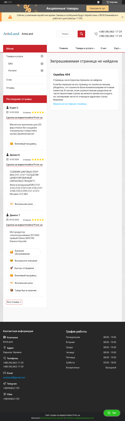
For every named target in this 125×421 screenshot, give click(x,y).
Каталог (12, 70)
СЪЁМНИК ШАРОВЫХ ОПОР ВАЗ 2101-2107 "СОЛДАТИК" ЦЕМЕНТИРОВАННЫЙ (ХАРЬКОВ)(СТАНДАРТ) (24, 176)
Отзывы (10, 88)
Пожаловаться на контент (52, 418)
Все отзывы (13, 302)
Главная (63, 48)
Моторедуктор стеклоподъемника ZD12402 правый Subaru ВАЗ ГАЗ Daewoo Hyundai (24, 237)
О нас (103, 48)
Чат (112, 412)
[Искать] (81, 34)
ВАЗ (10, 63)
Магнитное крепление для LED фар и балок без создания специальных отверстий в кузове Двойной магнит (25, 129)
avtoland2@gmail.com (14, 377)
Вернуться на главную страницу (70, 104)
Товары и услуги (84, 48)
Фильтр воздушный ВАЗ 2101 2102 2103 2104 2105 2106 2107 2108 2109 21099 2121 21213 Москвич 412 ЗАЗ (26, 189)
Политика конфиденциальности (79, 418)
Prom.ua (76, 415)
